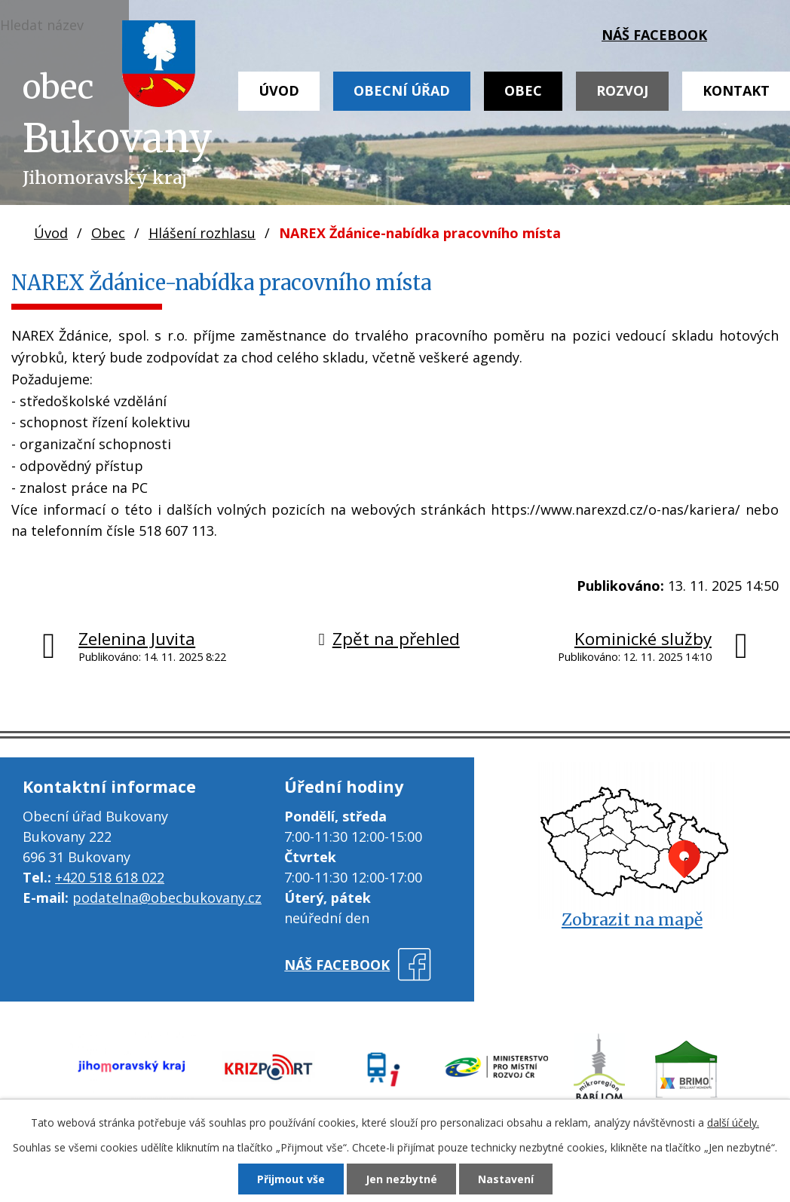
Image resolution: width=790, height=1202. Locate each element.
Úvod (279, 90)
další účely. (733, 1122)
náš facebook (654, 35)
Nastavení (506, 1179)
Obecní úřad (402, 90)
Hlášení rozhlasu (202, 233)
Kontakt (736, 90)
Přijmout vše (291, 1179)
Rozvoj (622, 90)
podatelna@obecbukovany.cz (167, 898)
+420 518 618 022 (109, 877)
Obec (523, 90)
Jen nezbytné (401, 1179)
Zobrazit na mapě (632, 920)
